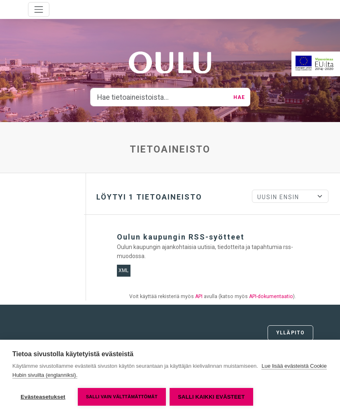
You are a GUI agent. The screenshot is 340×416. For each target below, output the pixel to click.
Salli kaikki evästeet (211, 397)
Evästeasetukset (43, 397)
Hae (239, 97)
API (199, 296)
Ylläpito (290, 333)
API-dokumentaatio (271, 296)
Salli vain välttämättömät (122, 396)
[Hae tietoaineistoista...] (159, 97)
